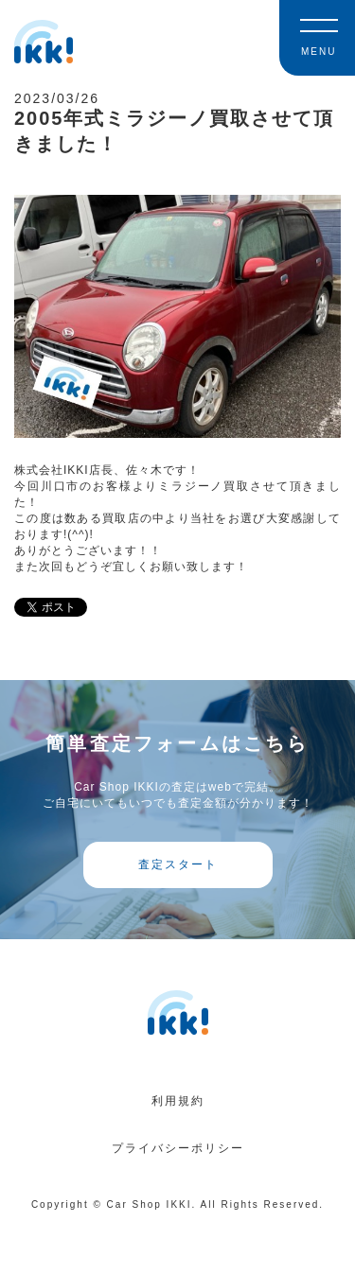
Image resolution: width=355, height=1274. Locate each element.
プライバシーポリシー (178, 1148)
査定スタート (178, 864)
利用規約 (177, 1101)
